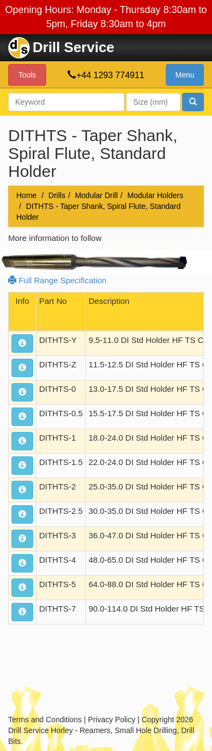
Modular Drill (96, 195)
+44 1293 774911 (110, 75)
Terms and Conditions (45, 719)
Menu (184, 75)
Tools (27, 75)
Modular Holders (155, 195)
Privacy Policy (111, 719)
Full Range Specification (57, 280)
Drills (56, 195)
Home (26, 195)
